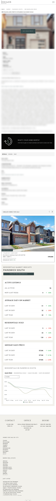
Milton (4, 452)
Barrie (8, 9)
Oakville (5, 446)
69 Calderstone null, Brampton (11, 489)
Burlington (5, 451)
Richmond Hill (6, 448)
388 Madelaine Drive (30, 9)
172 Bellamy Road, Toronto (10, 494)
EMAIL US (9, 426)
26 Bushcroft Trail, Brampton (10, 481)
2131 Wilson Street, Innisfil (10, 483)
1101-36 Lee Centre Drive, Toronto (12, 492)
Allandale (5, 465)
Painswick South (17, 9)
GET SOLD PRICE (28, 31)
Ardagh (5, 471)
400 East (5, 461)
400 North (5, 462)
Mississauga (6, 442)
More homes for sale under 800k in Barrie (12, 86)
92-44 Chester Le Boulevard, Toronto (12, 486)
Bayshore (5, 475)
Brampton (5, 449)
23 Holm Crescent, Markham (10, 484)
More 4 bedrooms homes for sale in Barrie (12, 174)
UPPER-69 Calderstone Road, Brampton (13, 491)
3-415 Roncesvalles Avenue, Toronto (12, 495)
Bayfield (5, 473)
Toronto (5, 440)
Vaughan (5, 445)
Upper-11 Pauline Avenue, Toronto (12, 487)
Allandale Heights (7, 468)
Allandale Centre (7, 467)
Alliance (5, 470)
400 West (5, 464)
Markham (5, 443)
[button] (53, 31)
